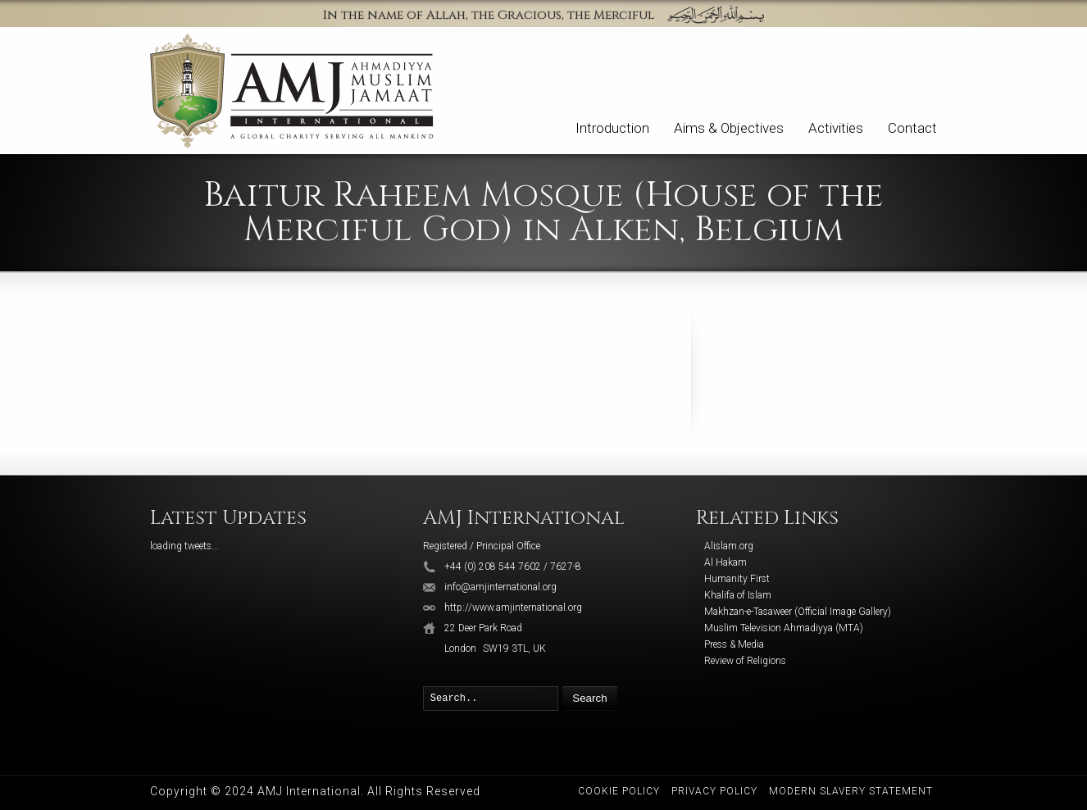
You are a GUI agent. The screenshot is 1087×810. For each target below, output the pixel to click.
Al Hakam (725, 562)
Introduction (612, 128)
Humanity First (737, 579)
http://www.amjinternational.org (513, 607)
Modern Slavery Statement (851, 791)
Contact (912, 128)
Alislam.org (728, 546)
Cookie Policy (619, 791)
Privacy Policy (714, 791)
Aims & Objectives (729, 128)
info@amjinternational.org (500, 587)
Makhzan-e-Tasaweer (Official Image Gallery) (797, 611)
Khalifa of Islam (737, 595)
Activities (835, 128)
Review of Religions (745, 661)
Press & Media (734, 644)
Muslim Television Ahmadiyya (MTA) (783, 628)
